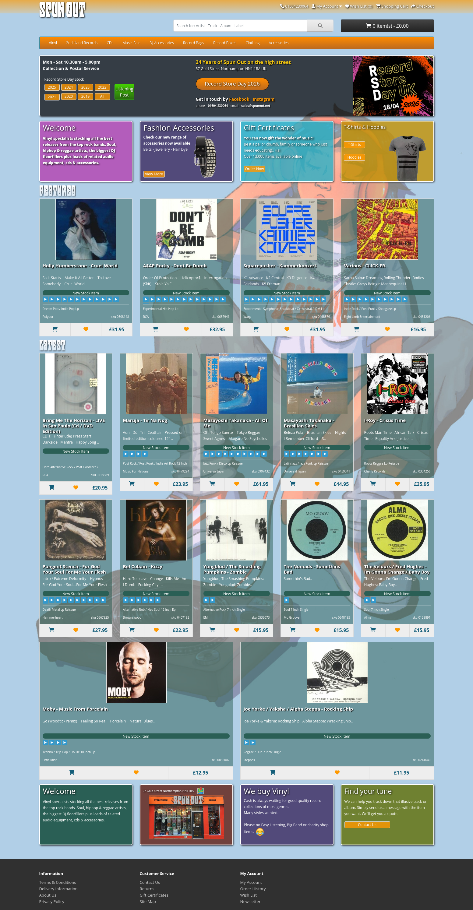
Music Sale (131, 42)
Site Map (148, 901)
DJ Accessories (162, 42)
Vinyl (53, 42)
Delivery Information (58, 888)
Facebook (239, 99)
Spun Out (62, 12)
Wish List (248, 895)
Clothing (252, 42)
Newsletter (250, 901)
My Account (251, 882)
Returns (147, 888)
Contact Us (367, 824)
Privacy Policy (51, 901)
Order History (253, 888)
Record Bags (193, 42)
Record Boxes (224, 42)
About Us (47, 895)
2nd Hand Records (81, 42)
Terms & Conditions (57, 882)
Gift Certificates (154, 895)
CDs (110, 42)
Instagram (264, 99)
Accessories (279, 42)
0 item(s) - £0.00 (387, 26)
